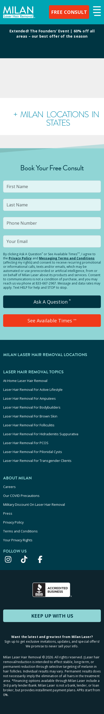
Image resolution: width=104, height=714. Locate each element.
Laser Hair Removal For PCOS (25, 442)
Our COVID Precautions (21, 495)
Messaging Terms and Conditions (67, 258)
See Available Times (52, 320)
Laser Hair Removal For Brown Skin (30, 416)
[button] (96, 11)
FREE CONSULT (69, 12)
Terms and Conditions (20, 531)
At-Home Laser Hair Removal (25, 380)
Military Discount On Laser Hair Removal (34, 504)
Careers (9, 486)
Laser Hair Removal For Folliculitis (28, 425)
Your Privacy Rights (17, 540)
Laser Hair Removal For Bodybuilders (32, 407)
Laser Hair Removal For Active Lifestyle (33, 389)
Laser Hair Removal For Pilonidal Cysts (32, 451)
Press (7, 513)
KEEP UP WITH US (52, 616)
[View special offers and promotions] (52, 41)
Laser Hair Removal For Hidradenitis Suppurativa (40, 434)
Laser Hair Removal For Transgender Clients (37, 460)
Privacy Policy (20, 258)
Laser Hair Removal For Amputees (29, 398)
